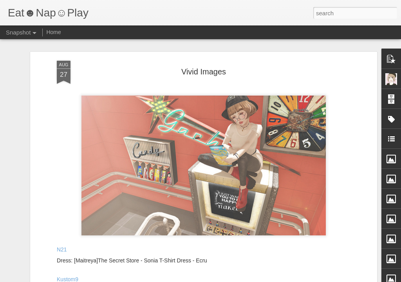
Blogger (225, 277)
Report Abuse (248, 277)
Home (53, 32)
